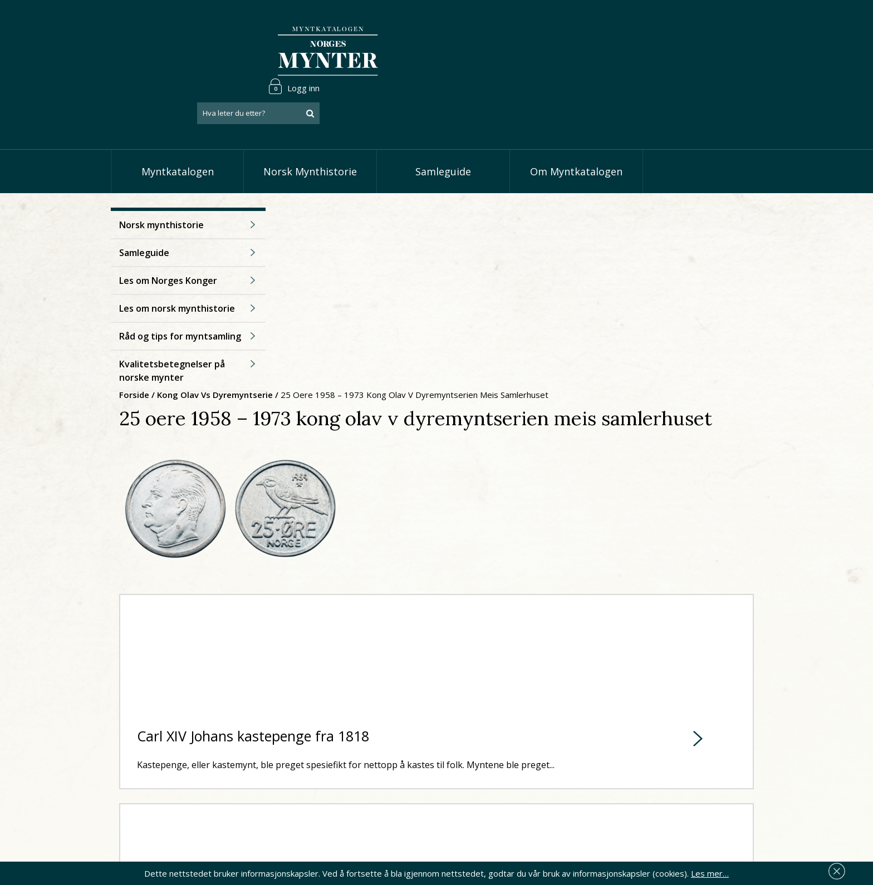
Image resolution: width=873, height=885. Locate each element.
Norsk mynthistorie (161, 195)
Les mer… (710, 870)
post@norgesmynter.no (193, 748)
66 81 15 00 (184, 775)
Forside (297, 181)
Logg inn (728, 24)
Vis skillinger (370, 767)
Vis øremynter (374, 801)
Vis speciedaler (376, 750)
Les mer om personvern (611, 812)
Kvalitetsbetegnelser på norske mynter (172, 341)
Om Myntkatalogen (576, 128)
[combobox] (692, 52)
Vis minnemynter (379, 818)
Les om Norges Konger (168, 251)
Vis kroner (366, 784)
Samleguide (443, 128)
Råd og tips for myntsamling (180, 307)
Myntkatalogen (177, 128)
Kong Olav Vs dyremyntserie (378, 181)
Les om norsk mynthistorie (177, 279)
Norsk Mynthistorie (310, 128)
